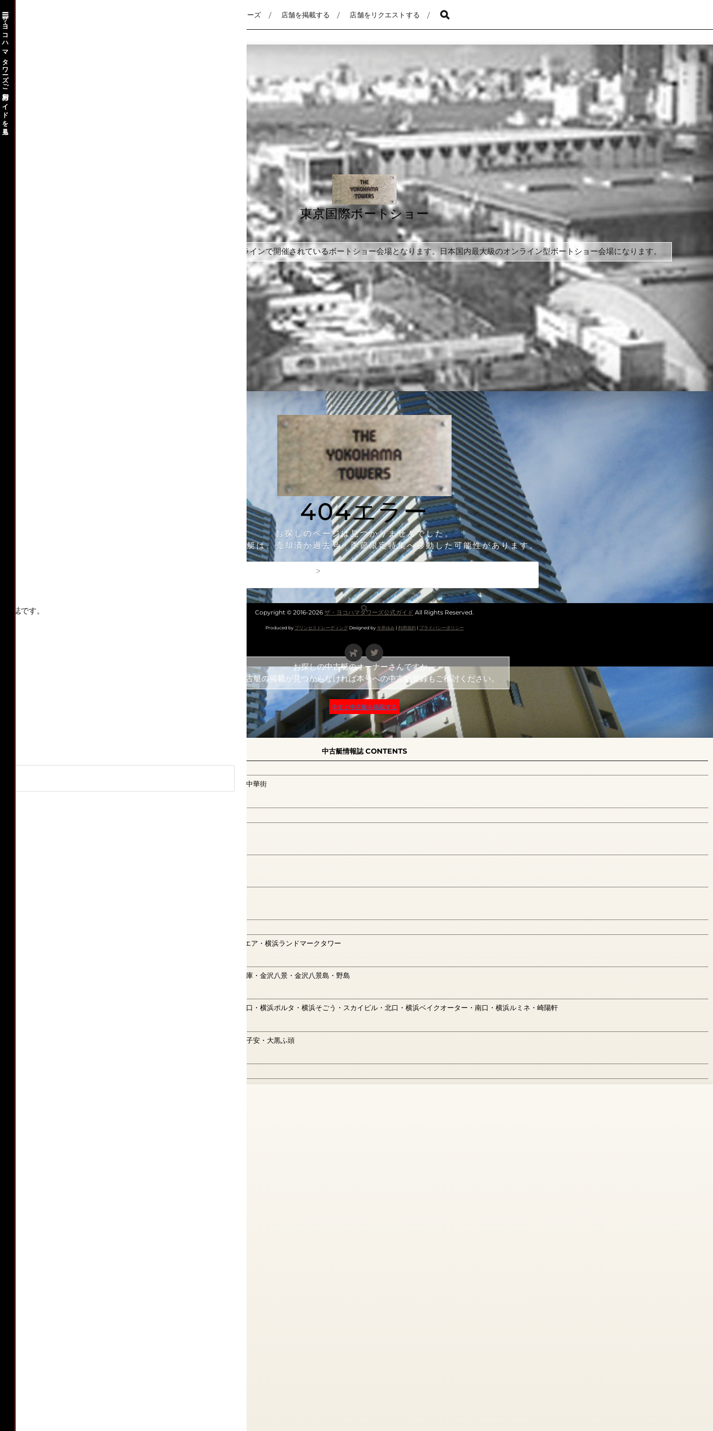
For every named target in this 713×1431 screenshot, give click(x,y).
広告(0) (39, 800)
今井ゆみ (386, 627)
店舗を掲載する (305, 14)
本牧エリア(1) (52, 847)
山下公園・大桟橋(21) (69, 768)
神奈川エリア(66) (61, 1024)
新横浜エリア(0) (58, 815)
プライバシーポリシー (441, 627)
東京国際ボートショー (365, 214)
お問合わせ (164, 571)
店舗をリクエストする (384, 14)
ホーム (57, 571)
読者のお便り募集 (52, 1169)
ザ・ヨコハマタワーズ (226, 14)
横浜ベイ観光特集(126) (72, 912)
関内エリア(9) (53, 1104)
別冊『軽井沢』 (107, 571)
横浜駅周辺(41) (55, 992)
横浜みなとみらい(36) (70, 927)
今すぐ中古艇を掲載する (364, 706)
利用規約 (407, 627)
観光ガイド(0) (54, 1056)
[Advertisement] (313, 475)
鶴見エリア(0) (54, 1136)
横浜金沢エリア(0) (63, 959)
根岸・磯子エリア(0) (68, 880)
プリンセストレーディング (321, 627)
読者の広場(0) (54, 1071)
